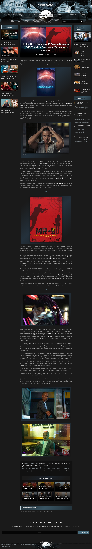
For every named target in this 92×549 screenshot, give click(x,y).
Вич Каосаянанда (65, 467)
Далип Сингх (34, 468)
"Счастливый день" (25, 345)
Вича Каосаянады (66, 357)
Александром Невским (52, 333)
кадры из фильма (62, 468)
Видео (21, 15)
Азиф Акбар (56, 467)
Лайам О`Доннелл (30, 470)
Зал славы (32, 15)
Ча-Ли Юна (39, 161)
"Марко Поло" (34, 180)
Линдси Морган (40, 470)
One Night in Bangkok (42, 467)
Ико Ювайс (68, 103)
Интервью (72, 15)
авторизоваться (48, 511)
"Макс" (29, 375)
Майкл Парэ (31, 276)
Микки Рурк (56, 275)
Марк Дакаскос (56, 470)
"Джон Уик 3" (50, 336)
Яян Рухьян (24, 105)
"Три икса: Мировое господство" (45, 178)
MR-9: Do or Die (31, 467)
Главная (25, 463)
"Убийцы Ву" (23, 340)
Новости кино (9, 15)
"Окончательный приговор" (42, 335)
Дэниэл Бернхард (43, 163)
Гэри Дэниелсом (51, 258)
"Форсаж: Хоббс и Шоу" (63, 178)
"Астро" (69, 257)
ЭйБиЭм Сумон (28, 471)
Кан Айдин (37, 168)
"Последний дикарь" (57, 183)
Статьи (84, 15)
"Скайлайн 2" (50, 102)
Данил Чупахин (51, 54)
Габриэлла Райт (26, 468)
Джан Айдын (42, 468)
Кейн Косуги (44, 370)
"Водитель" (36, 348)
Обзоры (59, 15)
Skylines (51, 467)
